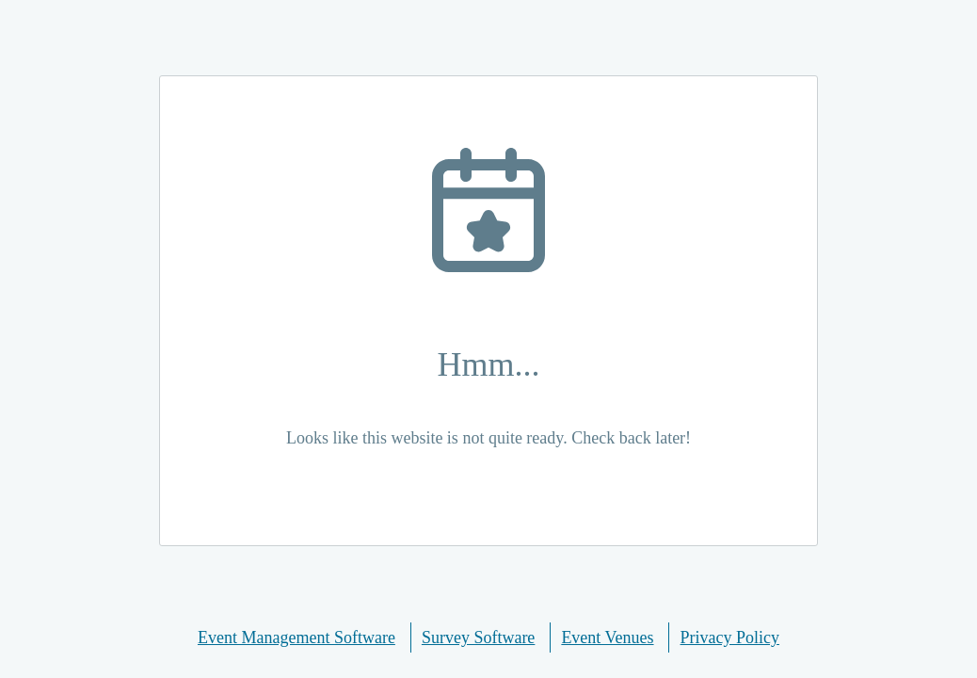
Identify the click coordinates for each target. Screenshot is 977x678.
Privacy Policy (730, 637)
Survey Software (478, 637)
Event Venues (607, 637)
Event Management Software (296, 637)
